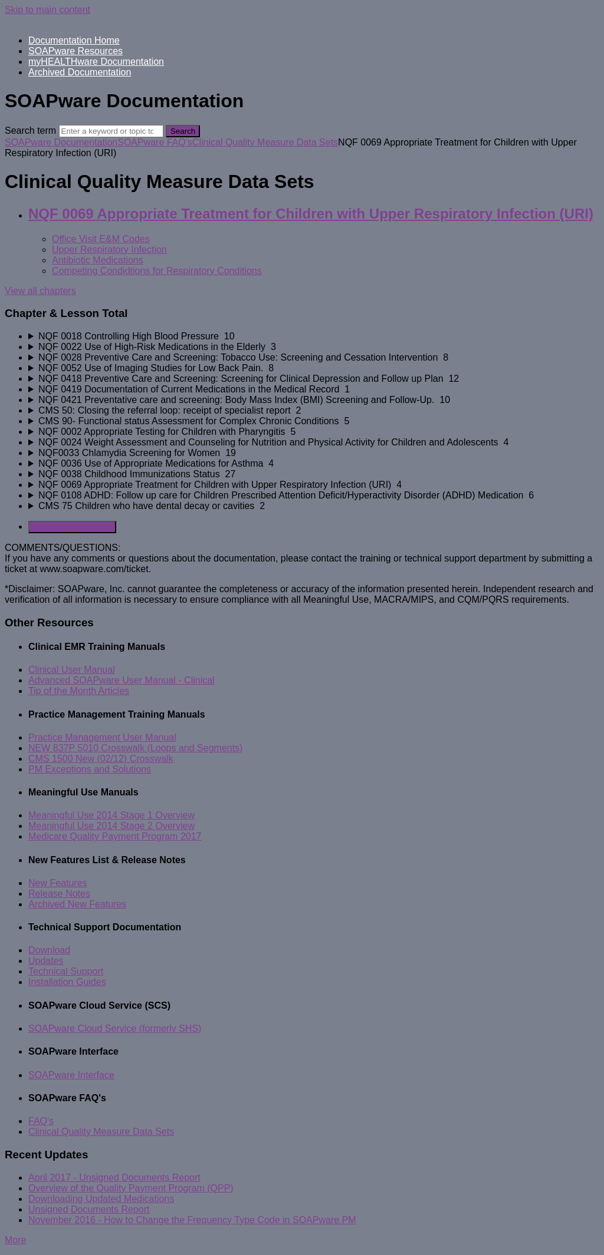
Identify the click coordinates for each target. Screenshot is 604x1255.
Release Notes (59, 894)
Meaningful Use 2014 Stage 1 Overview (111, 815)
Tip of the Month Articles (78, 691)
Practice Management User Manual (102, 737)
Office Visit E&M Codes (101, 239)
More (15, 1240)
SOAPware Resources (75, 51)
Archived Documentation (79, 72)
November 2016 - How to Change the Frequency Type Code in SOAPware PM (192, 1220)
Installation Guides (67, 982)
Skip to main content (47, 10)
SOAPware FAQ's (154, 142)
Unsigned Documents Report (88, 1209)
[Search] (111, 131)
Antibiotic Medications (97, 260)
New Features (57, 883)
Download (49, 950)
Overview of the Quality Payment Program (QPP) (131, 1188)
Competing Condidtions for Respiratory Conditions (157, 271)
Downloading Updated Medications (101, 1199)
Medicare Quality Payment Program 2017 (114, 836)
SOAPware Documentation (61, 142)
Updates (46, 961)
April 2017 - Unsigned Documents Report (114, 1178)
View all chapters (40, 291)
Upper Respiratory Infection (109, 250)
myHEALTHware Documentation (96, 62)
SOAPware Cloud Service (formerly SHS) (114, 1028)
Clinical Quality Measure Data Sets (265, 142)
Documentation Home (74, 40)
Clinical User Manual (71, 670)
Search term (30, 130)
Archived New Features (77, 904)
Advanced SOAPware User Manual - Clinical (121, 680)
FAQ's (41, 1121)
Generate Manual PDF (72, 527)
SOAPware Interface (71, 1075)
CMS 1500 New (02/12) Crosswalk (100, 759)
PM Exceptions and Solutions (89, 769)
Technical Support (65, 971)
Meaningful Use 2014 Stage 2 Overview (111, 826)
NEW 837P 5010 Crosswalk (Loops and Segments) (135, 748)
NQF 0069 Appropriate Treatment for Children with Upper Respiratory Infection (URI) (310, 214)
